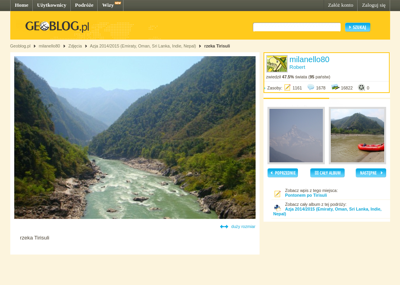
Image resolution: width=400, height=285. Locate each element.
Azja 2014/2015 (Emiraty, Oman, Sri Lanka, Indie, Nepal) (143, 46)
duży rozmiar (243, 226)
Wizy (108, 5)
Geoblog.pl (20, 46)
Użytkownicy (51, 5)
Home (21, 5)
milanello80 (49, 46)
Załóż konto (340, 5)
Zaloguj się (374, 5)
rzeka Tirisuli (217, 46)
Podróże (84, 5)
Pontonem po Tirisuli (306, 195)
